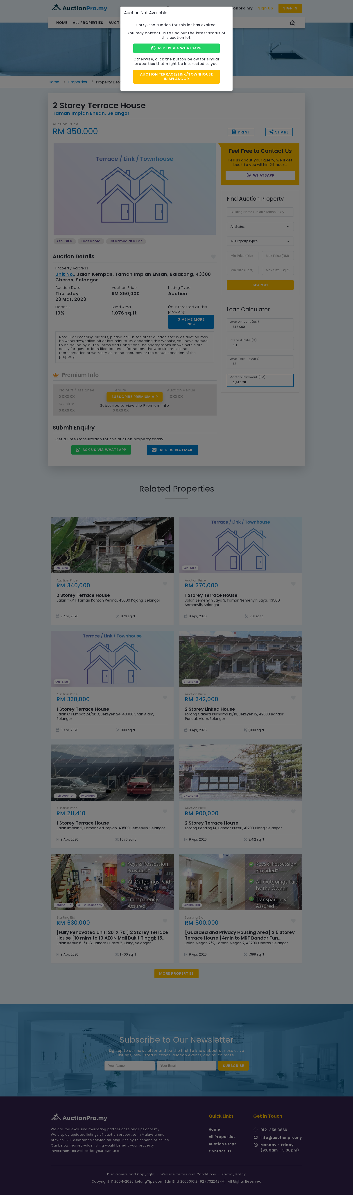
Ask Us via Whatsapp (176, 48)
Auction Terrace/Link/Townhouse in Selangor (176, 76)
